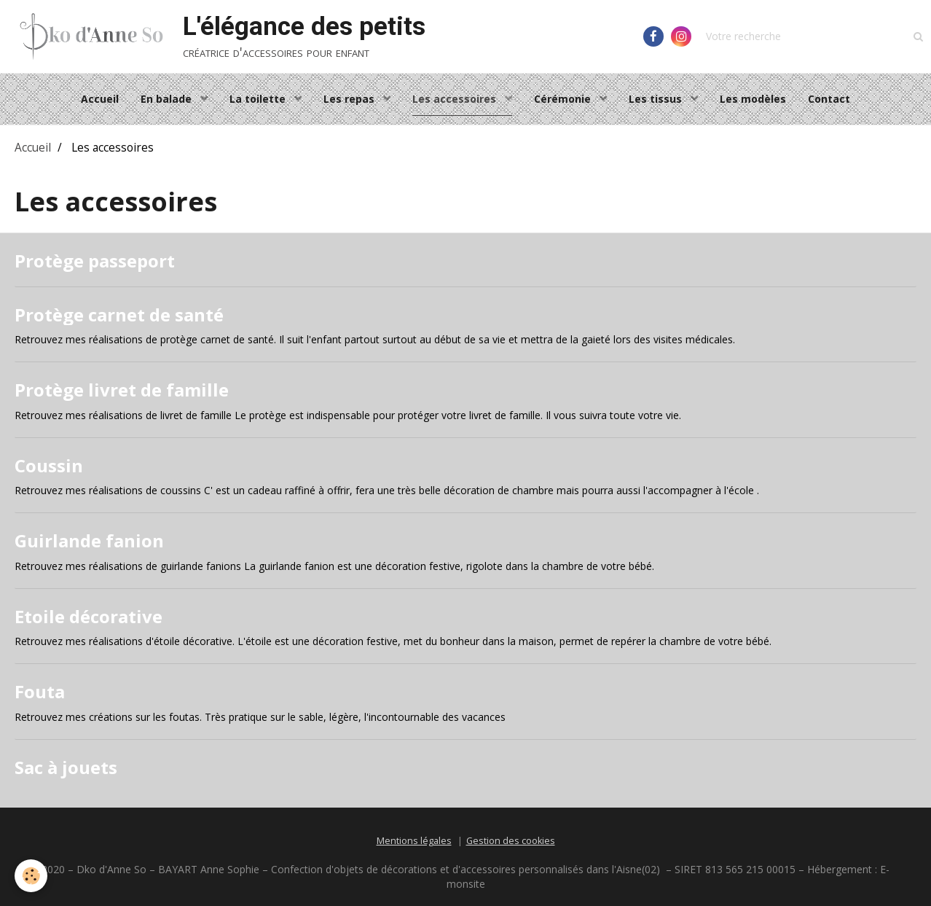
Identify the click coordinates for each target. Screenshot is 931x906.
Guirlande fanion (89, 540)
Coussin (49, 465)
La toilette (258, 99)
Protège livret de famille (122, 390)
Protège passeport (95, 261)
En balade (168, 99)
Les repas (350, 99)
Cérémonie (564, 99)
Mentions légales (414, 841)
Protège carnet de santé (119, 314)
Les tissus (657, 99)
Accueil (100, 99)
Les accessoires (455, 99)
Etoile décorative (88, 616)
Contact (829, 99)
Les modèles (753, 99)
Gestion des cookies (510, 841)
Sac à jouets (66, 767)
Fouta (40, 691)
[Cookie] (31, 875)
